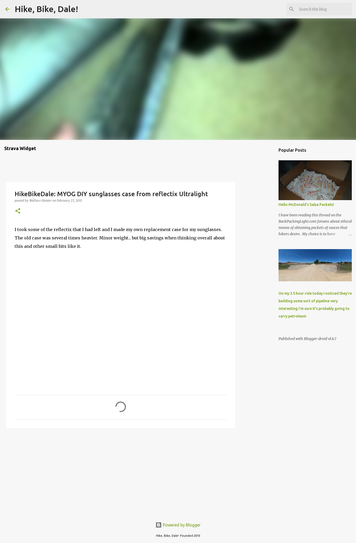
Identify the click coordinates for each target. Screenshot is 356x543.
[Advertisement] (120, 472)
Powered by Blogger (178, 525)
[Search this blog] (324, 9)
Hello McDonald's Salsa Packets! (306, 204)
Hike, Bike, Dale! (46, 9)
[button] (18, 211)
